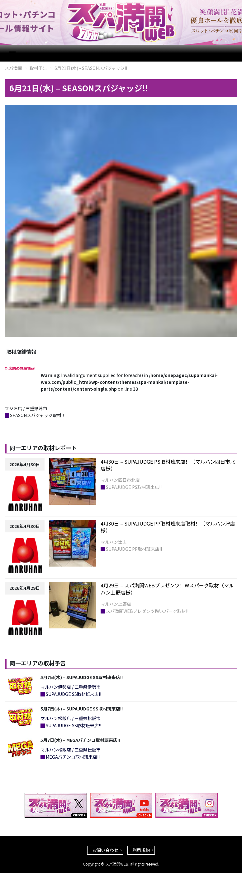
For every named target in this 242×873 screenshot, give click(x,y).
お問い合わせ (105, 850)
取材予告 (38, 68)
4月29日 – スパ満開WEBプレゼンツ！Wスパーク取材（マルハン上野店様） (167, 588)
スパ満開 (13, 68)
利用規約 (141, 850)
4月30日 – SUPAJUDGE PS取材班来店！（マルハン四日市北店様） (168, 465)
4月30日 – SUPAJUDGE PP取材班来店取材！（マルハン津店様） (168, 527)
